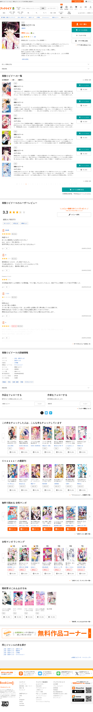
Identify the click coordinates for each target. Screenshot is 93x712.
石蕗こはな (52, 525)
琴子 (62, 567)
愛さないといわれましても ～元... (23, 564)
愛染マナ (33, 483)
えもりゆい (34, 525)
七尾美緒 (56, 483)
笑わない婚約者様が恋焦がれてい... (58, 443)
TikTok (21, 701)
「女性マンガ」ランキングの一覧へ (81, 580)
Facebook (21, 705)
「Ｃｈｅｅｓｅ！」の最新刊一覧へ (81, 495)
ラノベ (44, 13)
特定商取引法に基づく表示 (60, 693)
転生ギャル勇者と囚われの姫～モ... (46, 564)
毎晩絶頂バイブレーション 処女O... (70, 443)
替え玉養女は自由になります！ (35, 522)
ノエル (7, 293)
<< (17, 184)
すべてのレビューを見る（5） (82, 344)
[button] (13, 452)
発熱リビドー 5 (18, 150)
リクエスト (39, 699)
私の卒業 (49, 609)
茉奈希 (7, 230)
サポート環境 (39, 691)
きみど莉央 (10, 445)
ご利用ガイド (90, 13)
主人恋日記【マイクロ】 (35, 563)
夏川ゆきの (62, 525)
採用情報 (55, 688)
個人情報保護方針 (58, 691)
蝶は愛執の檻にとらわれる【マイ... (70, 481)
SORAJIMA (87, 525)
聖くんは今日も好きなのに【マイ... (12, 443)
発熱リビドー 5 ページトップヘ (81, 657)
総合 (4, 13)
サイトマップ (56, 697)
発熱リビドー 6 (18, 166)
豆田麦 (26, 567)
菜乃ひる (56, 445)
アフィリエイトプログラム (43, 701)
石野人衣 (21, 567)
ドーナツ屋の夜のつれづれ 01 (46, 442)
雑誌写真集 (69, 13)
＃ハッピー (7, 223)
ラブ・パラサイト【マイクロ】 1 (28, 610)
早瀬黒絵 (68, 525)
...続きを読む (25, 59)
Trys (27, 525)
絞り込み (19, 8)
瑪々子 (61, 445)
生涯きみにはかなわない (81, 442)
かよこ (39, 525)
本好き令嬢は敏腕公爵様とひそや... (12, 564)
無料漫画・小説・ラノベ (25, 686)
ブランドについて (58, 686)
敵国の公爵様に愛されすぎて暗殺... (58, 564)
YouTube (21, 703)
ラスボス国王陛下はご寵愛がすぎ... (12, 481)
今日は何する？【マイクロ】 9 (81, 480)
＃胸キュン (24, 223)
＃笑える (15, 223)
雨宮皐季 (79, 567)
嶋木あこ (79, 483)
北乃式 (21, 445)
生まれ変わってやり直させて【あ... (58, 481)
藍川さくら (57, 567)
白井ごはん (22, 525)
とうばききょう (70, 445)
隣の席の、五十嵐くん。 (70, 563)
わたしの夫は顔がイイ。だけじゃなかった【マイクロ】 (40, 611)
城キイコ (73, 525)
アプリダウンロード (41, 688)
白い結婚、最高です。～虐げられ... (46, 523)
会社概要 (55, 684)
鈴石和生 (10, 567)
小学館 (16, 362)
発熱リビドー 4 (18, 134)
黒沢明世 (56, 525)
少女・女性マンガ (20, 13)
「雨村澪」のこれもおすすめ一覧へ (81, 621)
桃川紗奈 (44, 483)
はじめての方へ (82, 13)
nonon (32, 445)
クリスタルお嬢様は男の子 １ (35, 442)
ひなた (72, 567)
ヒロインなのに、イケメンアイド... (35, 481)
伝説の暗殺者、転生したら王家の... (23, 523)
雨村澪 (23, 28)
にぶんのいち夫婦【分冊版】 (58, 522)
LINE (20, 695)
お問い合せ (39, 697)
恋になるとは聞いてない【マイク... (46, 481)
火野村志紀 (45, 525)
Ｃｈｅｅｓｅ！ (18, 365)
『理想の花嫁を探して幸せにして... (81, 564)
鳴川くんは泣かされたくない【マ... (23, 481)
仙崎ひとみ (80, 525)
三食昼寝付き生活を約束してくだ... (12, 523)
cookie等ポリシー (57, 695)
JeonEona (37, 445)
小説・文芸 (53, 13)
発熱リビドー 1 (18, 86)
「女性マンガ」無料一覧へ (83, 534)
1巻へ (13, 80)
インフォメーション (41, 695)
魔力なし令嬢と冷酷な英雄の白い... (23, 443)
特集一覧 (21, 688)
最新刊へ (20, 80)
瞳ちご (67, 567)
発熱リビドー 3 (18, 118)
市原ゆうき (80, 445)
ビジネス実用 (61, 13)
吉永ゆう (33, 567)
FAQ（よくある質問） (42, 693)
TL (36, 13)
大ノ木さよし (11, 483)
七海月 (67, 483)
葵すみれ (26, 445)
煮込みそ (44, 445)
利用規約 (55, 690)
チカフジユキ (11, 525)
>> (76, 184)
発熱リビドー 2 (18, 102)
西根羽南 (85, 567)
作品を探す (39, 686)
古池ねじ (50, 445)
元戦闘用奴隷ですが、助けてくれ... (70, 523)
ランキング (22, 690)
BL (28, 13)
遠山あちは (22, 483)
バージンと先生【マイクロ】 (6, 609)
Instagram (21, 699)
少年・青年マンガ (12, 13)
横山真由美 (45, 567)
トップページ (22, 684)
